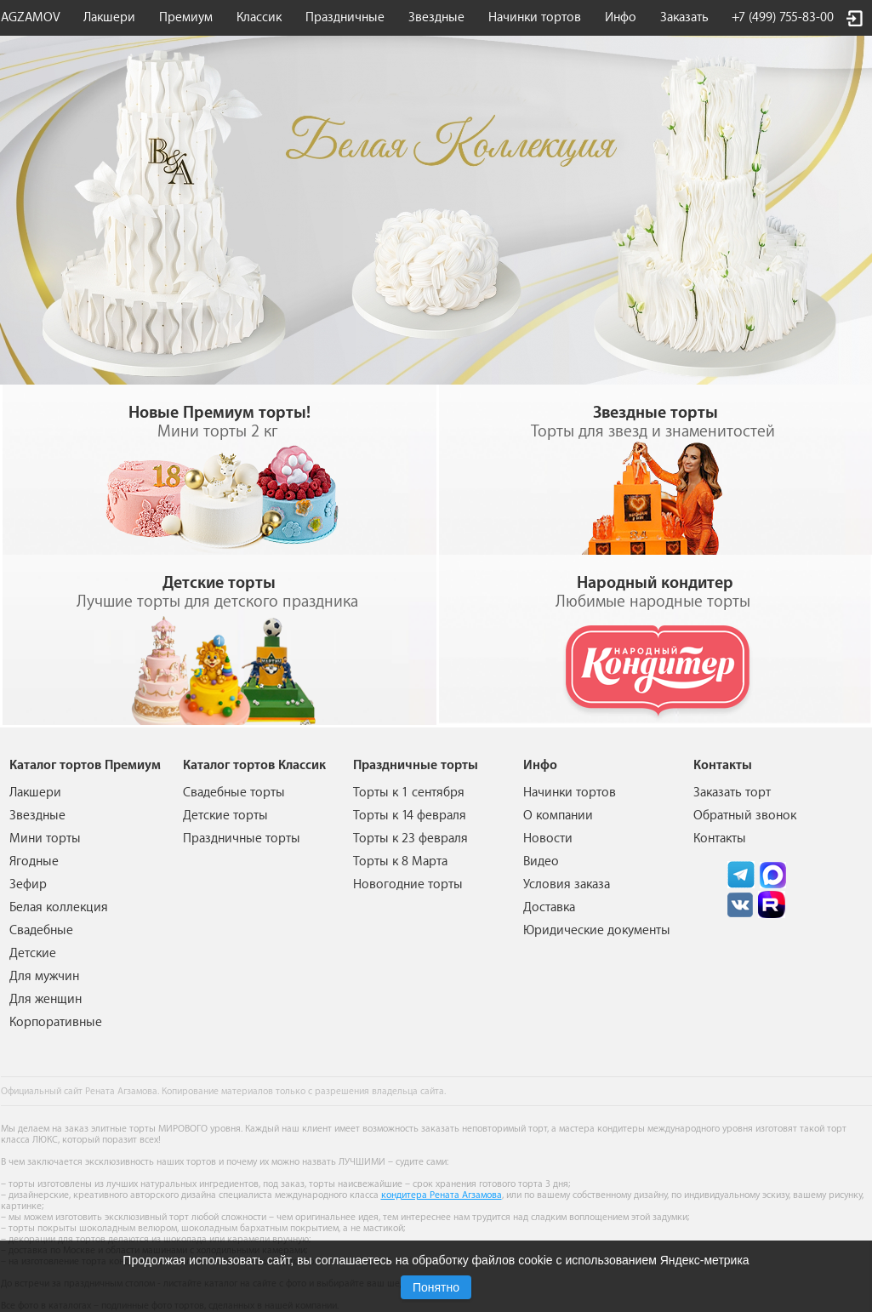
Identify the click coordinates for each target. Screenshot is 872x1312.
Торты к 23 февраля (410, 838)
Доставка (549, 907)
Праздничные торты (241, 838)
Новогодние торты (408, 884)
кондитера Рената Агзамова (441, 1195)
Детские (32, 953)
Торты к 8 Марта (400, 861)
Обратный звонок (744, 815)
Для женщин (45, 999)
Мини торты (45, 838)
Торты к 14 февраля (409, 815)
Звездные (436, 17)
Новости (548, 838)
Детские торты (225, 815)
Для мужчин (44, 976)
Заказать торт (732, 792)
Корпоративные (55, 1022)
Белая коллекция (58, 907)
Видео (541, 861)
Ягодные (34, 861)
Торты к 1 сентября (408, 792)
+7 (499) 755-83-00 (783, 17)
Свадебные (41, 930)
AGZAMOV (30, 17)
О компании (558, 815)
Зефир (28, 884)
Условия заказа (566, 884)
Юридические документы (596, 930)
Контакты (719, 838)
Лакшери (109, 17)
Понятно (436, 1287)
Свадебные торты (234, 792)
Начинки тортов (534, 17)
